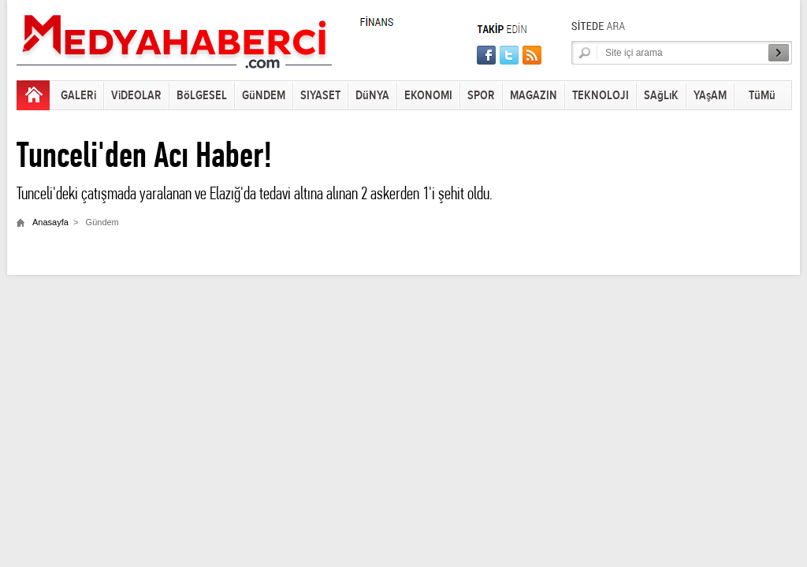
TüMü (762, 95)
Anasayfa (50, 222)
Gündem (102, 222)
